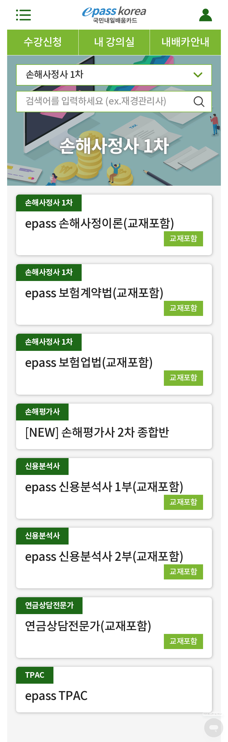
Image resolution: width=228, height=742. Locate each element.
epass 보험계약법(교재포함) (94, 293)
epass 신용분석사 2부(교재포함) (104, 556)
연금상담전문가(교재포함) (88, 626)
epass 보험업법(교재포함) (89, 362)
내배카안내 (185, 42)
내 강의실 (114, 42)
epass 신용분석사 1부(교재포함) (104, 486)
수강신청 (42, 42)
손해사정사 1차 (114, 76)
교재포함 (183, 238)
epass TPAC (56, 695)
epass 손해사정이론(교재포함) (100, 223)
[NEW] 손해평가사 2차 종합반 (97, 432)
